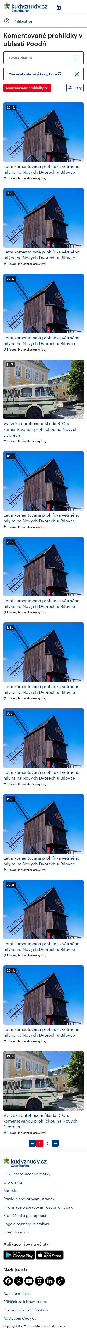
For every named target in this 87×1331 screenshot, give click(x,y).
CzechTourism (16, 1232)
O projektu (12, 1182)
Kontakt (10, 1190)
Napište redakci (17, 1293)
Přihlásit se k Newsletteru (25, 1301)
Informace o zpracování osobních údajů (38, 1207)
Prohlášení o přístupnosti (25, 1215)
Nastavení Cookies (19, 1318)
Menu (80, 7)
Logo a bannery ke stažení (26, 1223)
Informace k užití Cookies (25, 1310)
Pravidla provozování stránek (28, 1199)
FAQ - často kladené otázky (26, 1174)
